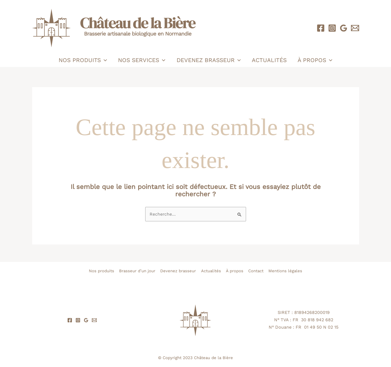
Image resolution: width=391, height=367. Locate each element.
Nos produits (82, 60)
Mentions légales (287, 270)
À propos (315, 60)
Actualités (269, 60)
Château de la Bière (213, 357)
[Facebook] (321, 28)
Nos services (141, 60)
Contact (257, 270)
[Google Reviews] (344, 28)
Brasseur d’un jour (136, 270)
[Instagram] (332, 28)
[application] (103, 60)
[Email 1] (355, 28)
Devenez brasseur (209, 60)
